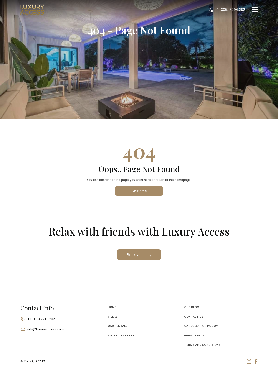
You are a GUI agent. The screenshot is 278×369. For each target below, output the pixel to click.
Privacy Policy (196, 335)
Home (112, 307)
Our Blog (191, 307)
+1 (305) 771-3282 (230, 9)
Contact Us (194, 316)
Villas (112, 316)
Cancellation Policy (201, 326)
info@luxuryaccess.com (45, 329)
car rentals (118, 326)
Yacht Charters (121, 335)
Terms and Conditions (202, 344)
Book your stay (139, 255)
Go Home (139, 191)
